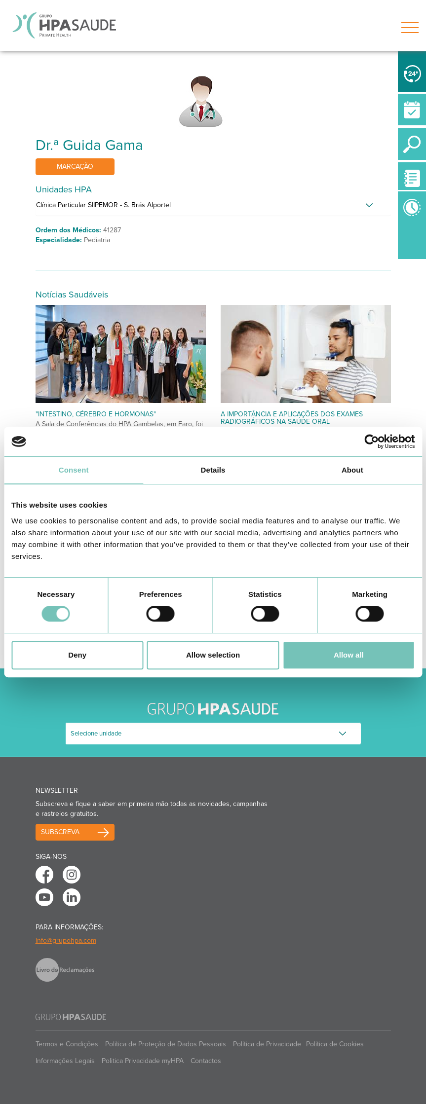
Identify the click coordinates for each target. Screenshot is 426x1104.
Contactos (206, 1061)
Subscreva (60, 832)
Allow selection (213, 655)
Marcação (75, 166)
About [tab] (352, 470)
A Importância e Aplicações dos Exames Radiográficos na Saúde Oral (292, 418)
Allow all (349, 655)
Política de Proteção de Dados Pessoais (165, 1044)
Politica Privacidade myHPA (143, 1061)
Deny (77, 655)
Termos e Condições (67, 1044)
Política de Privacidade (267, 1044)
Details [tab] (213, 470)
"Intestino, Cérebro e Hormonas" (96, 414)
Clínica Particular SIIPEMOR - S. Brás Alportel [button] (103, 205)
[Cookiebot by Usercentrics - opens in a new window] (371, 441)
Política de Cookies (335, 1044)
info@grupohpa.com (66, 940)
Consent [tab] (74, 470)
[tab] (213, 207)
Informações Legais (65, 1061)
